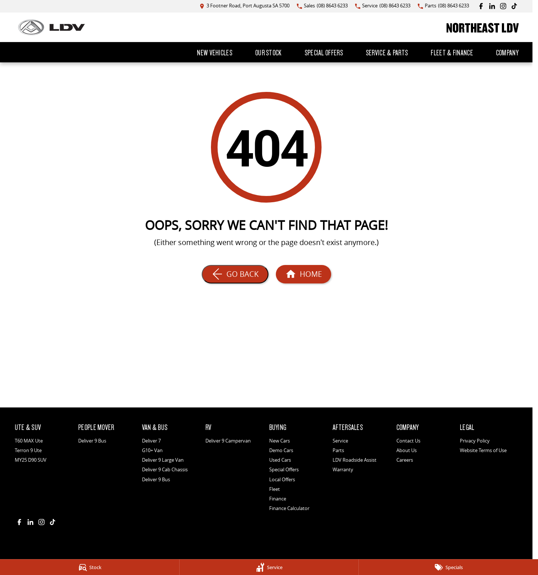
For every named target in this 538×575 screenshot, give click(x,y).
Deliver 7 (151, 440)
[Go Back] (235, 274)
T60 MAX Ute (29, 440)
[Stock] (89, 567)
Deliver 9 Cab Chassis (165, 469)
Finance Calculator (289, 508)
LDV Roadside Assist (354, 460)
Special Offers (324, 52)
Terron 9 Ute (28, 450)
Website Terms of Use (483, 450)
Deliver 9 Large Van (163, 460)
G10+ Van (152, 450)
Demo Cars (281, 450)
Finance (277, 498)
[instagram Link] (503, 6)
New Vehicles (214, 52)
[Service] (269, 567)
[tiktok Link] (514, 6)
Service (340, 440)
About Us (406, 450)
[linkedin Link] (492, 6)
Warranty (343, 469)
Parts (338, 450)
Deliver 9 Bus (92, 440)
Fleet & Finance (452, 52)
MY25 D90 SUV (30, 460)
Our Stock (268, 52)
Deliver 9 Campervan (228, 440)
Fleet (274, 489)
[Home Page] (51, 27)
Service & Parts (387, 52)
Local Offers (282, 479)
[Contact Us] (244, 6)
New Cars (279, 440)
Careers (404, 460)
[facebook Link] (481, 6)
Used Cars (280, 460)
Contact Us (408, 440)
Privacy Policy (475, 440)
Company (507, 52)
